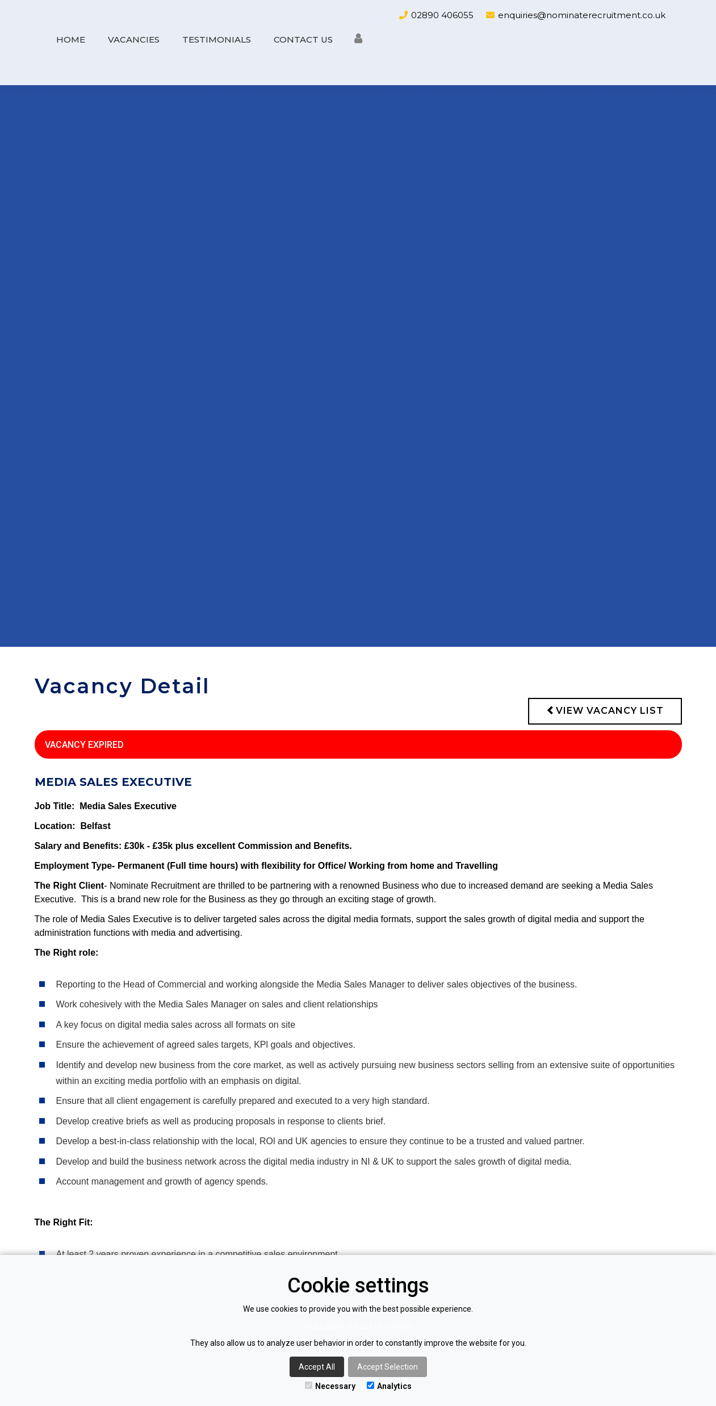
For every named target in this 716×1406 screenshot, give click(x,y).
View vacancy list (605, 710)
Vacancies (134, 39)
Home (70, 39)
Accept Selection (387, 1366)
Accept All (317, 1366)
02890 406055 (442, 15)
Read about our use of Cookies (358, 1325)
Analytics (389, 1386)
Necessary (330, 1386)
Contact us (303, 39)
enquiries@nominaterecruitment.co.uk (581, 15)
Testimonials (216, 39)
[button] (358, 41)
